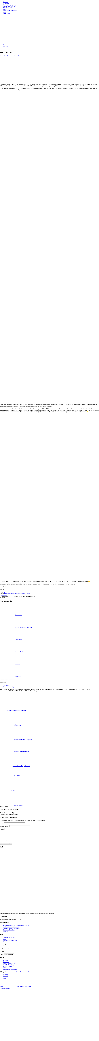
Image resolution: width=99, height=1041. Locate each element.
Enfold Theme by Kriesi (22, 973)
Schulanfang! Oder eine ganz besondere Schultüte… (16, 927)
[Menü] (6, 13)
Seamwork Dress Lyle (8, 931)
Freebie (5, 969)
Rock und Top (6, 933)
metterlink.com (11, 973)
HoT (4, 592)
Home (4, 941)
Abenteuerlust (18, 615)
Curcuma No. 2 (19, 651)
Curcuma (17, 664)
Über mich (6, 943)
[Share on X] (6, 685)
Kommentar (3, 842)
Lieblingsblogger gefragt (9, 965)
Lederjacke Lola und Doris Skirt (23, 627)
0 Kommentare (11, 679)
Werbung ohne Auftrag (14, 55)
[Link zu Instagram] (5, 45)
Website (2, 829)
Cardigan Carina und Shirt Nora (11, 930)
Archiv (2, 956)
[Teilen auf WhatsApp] (8, 686)
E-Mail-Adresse (4, 826)
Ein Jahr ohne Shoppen (9, 966)
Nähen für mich (4, 55)
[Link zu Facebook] (5, 46)
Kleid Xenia (18, 676)
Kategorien (3, 921)
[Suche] (4, 12)
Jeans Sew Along (7, 968)
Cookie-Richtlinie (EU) (9, 939)
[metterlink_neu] (12, 42)
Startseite (5, 962)
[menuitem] (51, 2)
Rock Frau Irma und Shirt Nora (11, 929)
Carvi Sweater (18, 639)
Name (2, 823)
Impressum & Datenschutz (10, 942)
